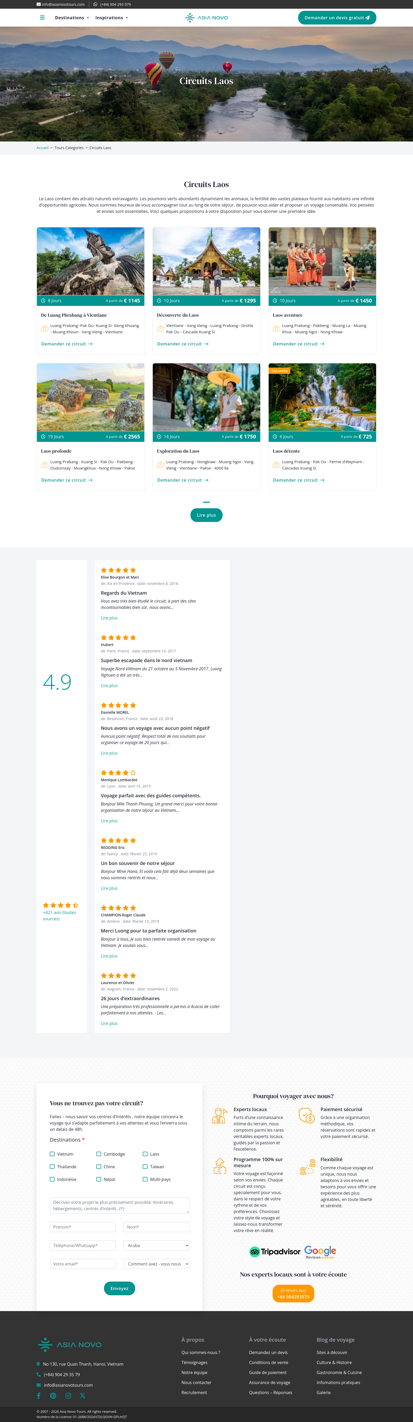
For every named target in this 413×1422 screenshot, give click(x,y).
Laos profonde (56, 451)
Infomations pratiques (338, 1382)
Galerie (324, 1392)
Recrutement (194, 1392)
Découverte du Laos (178, 315)
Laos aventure (288, 315)
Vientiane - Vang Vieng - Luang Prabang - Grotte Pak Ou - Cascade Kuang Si (205, 328)
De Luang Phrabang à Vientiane (74, 315)
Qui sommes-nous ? (200, 1352)
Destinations (72, 18)
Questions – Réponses (270, 1392)
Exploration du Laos (178, 451)
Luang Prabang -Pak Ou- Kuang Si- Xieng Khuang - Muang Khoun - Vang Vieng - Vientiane (90, 328)
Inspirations (112, 18)
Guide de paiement (268, 1372)
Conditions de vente (268, 1362)
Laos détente (286, 451)
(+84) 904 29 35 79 (62, 1374)
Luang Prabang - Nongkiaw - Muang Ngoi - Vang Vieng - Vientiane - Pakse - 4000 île (205, 465)
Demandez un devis (268, 1352)
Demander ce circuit (66, 344)
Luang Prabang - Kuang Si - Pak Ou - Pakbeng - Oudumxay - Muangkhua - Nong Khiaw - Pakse (88, 465)
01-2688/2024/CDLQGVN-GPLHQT (100, 1416)
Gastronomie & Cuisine (339, 1372)
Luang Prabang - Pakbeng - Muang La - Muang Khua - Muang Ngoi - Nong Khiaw (319, 328)
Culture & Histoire (334, 1362)
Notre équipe (194, 1372)
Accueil (43, 147)
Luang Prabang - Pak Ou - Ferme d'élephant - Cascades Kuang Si (318, 465)
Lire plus (206, 515)
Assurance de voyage (269, 1382)
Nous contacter (196, 1382)
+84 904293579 (293, 1293)
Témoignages (194, 1362)
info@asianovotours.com (68, 1385)
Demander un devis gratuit (337, 18)
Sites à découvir (332, 1352)
